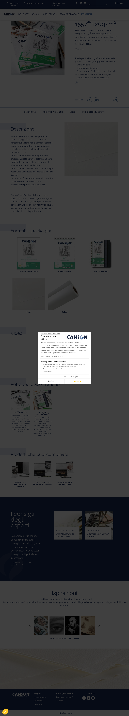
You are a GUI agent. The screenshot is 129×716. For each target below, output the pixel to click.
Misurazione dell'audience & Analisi (55, 369)
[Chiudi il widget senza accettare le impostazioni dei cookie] (50, 333)
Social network (48, 371)
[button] (5, 712)
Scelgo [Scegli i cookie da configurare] (51, 381)
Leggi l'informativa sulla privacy (52, 356)
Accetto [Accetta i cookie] (77, 381)
